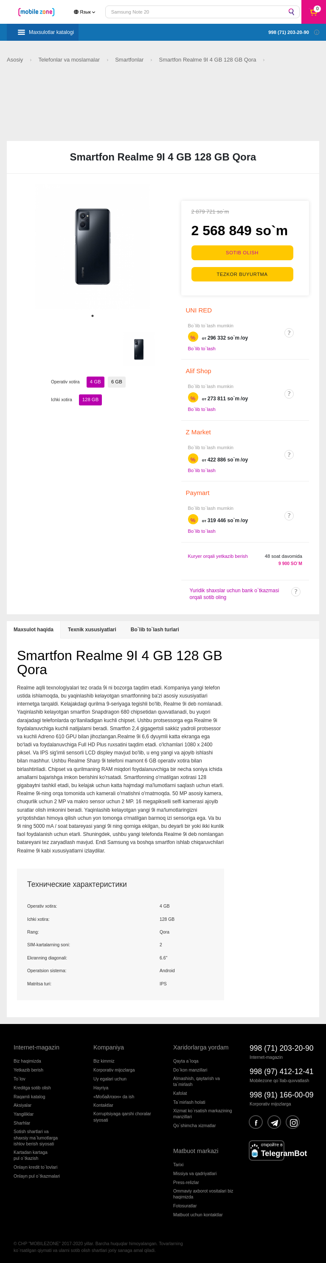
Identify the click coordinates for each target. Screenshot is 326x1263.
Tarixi (178, 1163)
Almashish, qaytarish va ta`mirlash (196, 1080)
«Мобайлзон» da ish (113, 1095)
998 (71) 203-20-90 (282, 1047)
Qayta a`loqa (186, 1060)
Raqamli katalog (29, 1095)
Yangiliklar (24, 1113)
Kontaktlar (103, 1104)
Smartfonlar (130, 59)
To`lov (19, 1077)
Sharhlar (22, 1122)
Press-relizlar (186, 1181)
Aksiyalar (22, 1104)
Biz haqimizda (27, 1060)
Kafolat (180, 1092)
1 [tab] (92, 316)
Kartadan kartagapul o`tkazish (31, 1154)
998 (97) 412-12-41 (282, 1070)
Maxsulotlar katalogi (51, 32)
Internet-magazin (36, 1046)
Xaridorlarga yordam (200, 1046)
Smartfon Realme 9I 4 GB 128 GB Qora (208, 59)
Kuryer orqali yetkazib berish (218, 554)
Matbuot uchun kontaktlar (198, 1214)
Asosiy (16, 59)
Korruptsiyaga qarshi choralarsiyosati (122, 1116)
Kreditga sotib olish (32, 1086)
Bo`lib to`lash (202, 347)
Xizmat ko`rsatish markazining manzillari (202, 1112)
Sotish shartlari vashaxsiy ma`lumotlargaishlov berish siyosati (36, 1136)
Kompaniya (108, 1046)
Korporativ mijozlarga (114, 1068)
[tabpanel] (92, 246)
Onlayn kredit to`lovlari (35, 1166)
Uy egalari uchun (109, 1077)
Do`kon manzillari (190, 1068)
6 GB (116, 381)
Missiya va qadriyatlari (194, 1172)
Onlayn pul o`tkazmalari (37, 1175)
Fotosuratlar (185, 1205)
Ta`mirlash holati (189, 1101)
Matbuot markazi (195, 1150)
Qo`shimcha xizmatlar (194, 1124)
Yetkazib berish (28, 1068)
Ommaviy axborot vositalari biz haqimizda (203, 1192)
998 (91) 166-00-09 (282, 1094)
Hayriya (100, 1086)
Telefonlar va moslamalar (69, 59)
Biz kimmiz (104, 1060)
